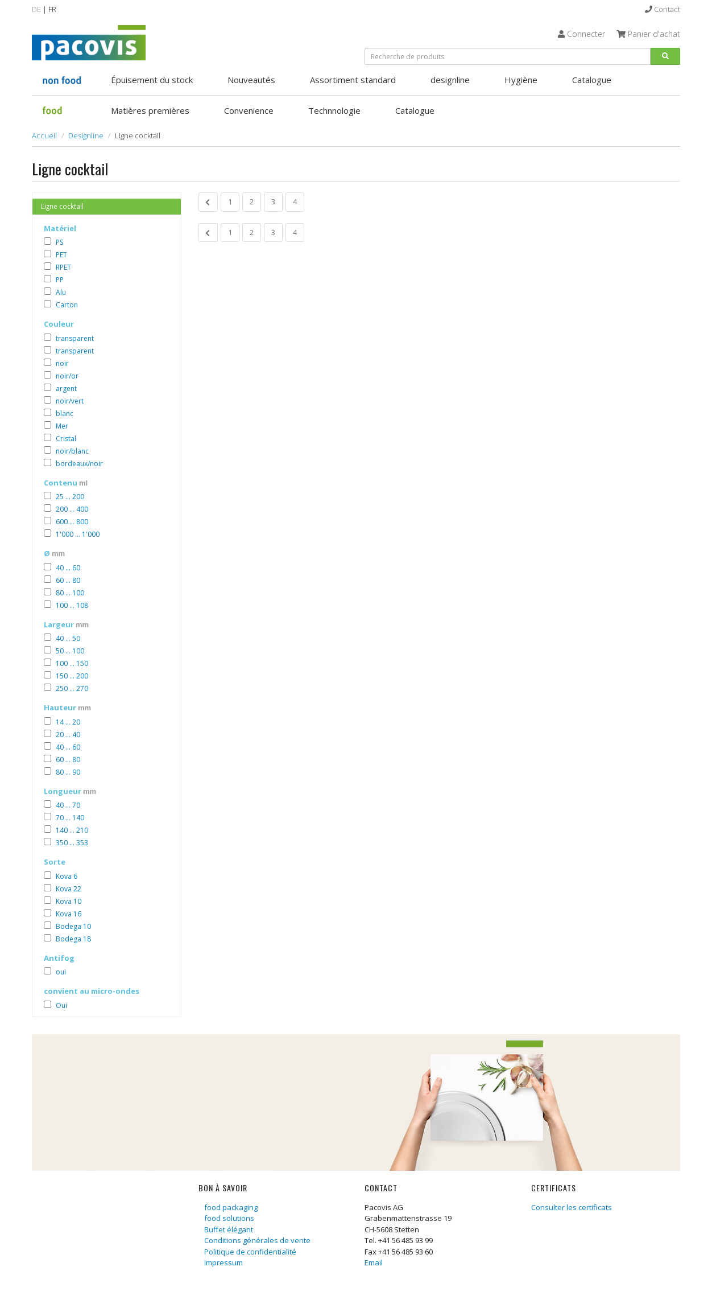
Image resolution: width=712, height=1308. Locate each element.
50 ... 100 (70, 651)
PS (59, 242)
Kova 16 (68, 914)
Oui (61, 1005)
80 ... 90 (68, 772)
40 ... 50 (68, 638)
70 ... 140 (70, 817)
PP (60, 280)
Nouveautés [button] (251, 79)
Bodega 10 (73, 926)
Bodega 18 (73, 939)
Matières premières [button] (150, 110)
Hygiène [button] (520, 79)
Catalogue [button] (591, 79)
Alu (61, 292)
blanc (64, 413)
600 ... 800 (72, 522)
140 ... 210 (72, 830)
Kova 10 (68, 901)
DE (36, 9)
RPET (63, 267)
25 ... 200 (70, 496)
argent (66, 388)
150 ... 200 (72, 676)
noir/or (67, 376)
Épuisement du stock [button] (152, 79)
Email (374, 1262)
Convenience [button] (249, 110)
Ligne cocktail (62, 206)
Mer (62, 426)
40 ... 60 (68, 568)
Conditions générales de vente (257, 1240)
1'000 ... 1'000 (78, 534)
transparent (75, 338)
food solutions (229, 1218)
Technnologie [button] (334, 110)
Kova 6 (66, 876)
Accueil (44, 135)
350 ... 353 (72, 843)
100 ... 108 (72, 605)
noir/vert (70, 401)
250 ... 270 (72, 688)
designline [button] (450, 79)
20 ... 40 (68, 734)
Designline (86, 135)
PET (61, 255)
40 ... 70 (68, 805)
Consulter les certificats (571, 1207)
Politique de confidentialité (250, 1252)
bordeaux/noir (79, 463)
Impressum (223, 1262)
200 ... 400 (72, 509)
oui (61, 972)
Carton (67, 305)
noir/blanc (72, 451)
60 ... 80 (68, 580)
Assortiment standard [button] (353, 79)
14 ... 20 (68, 722)
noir (62, 363)
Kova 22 (68, 889)
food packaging (231, 1207)
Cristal (66, 438)
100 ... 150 (72, 663)
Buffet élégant (228, 1229)
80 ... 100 (70, 593)
